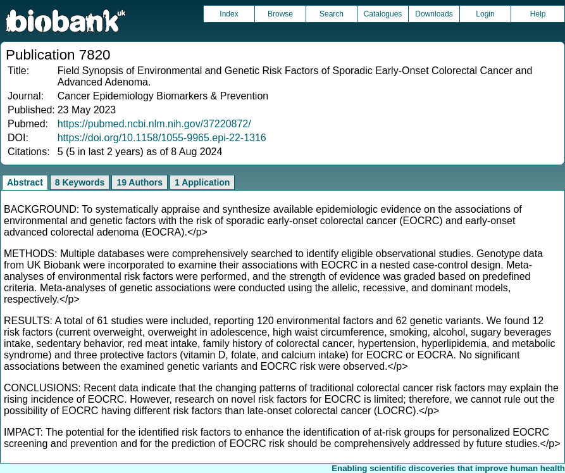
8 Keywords (80, 182)
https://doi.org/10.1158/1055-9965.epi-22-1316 (162, 137)
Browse (280, 13)
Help (538, 13)
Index (229, 13)
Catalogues (383, 13)
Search (332, 13)
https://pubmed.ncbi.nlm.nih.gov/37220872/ (154, 123)
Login (485, 13)
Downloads (433, 13)
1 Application (202, 182)
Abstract (25, 182)
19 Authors (139, 182)
